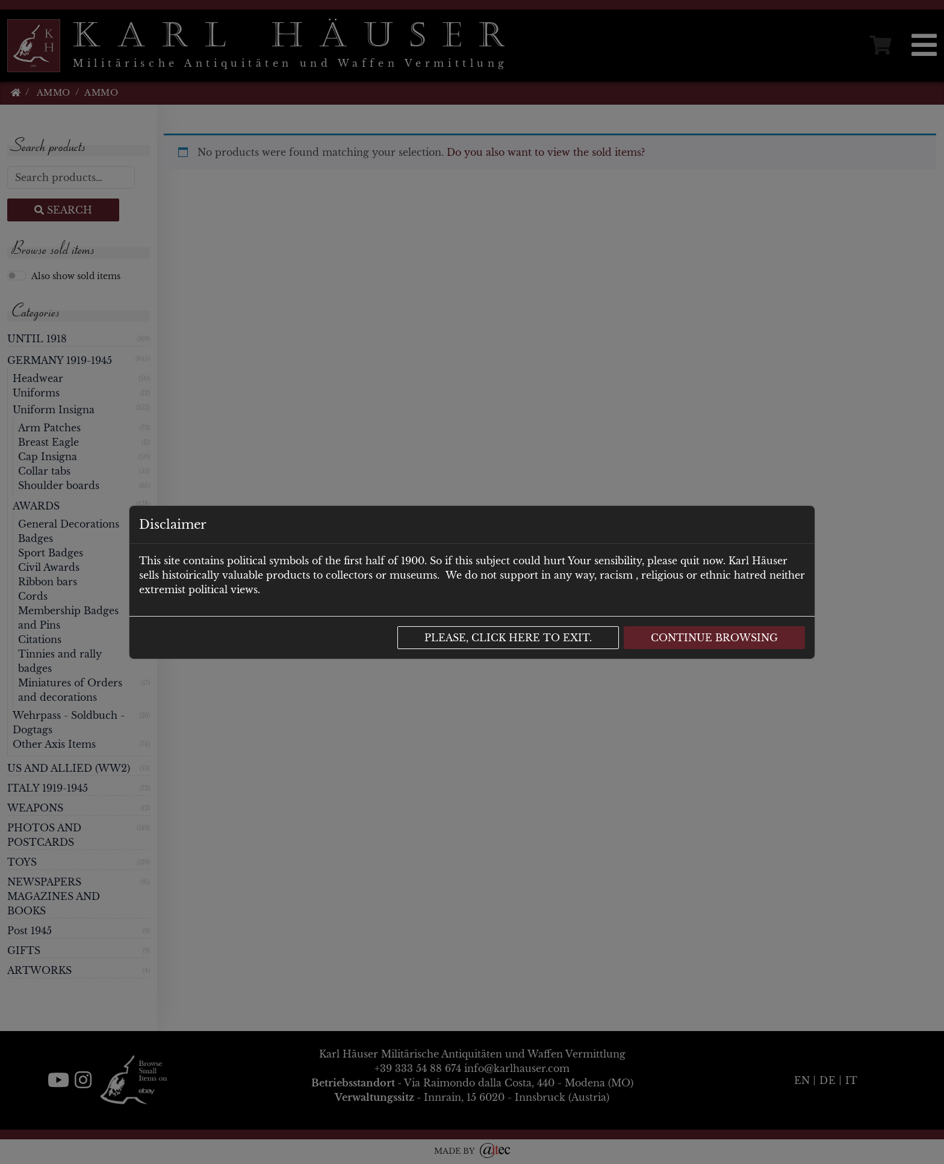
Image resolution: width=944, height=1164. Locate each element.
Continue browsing (714, 638)
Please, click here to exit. (508, 638)
